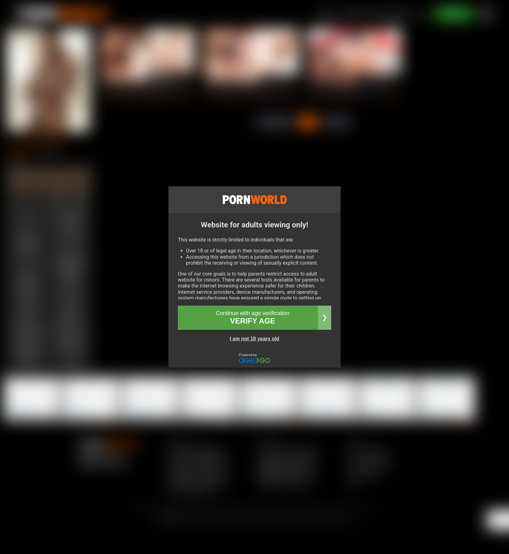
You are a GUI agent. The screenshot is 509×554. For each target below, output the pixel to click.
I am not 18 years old (254, 338)
